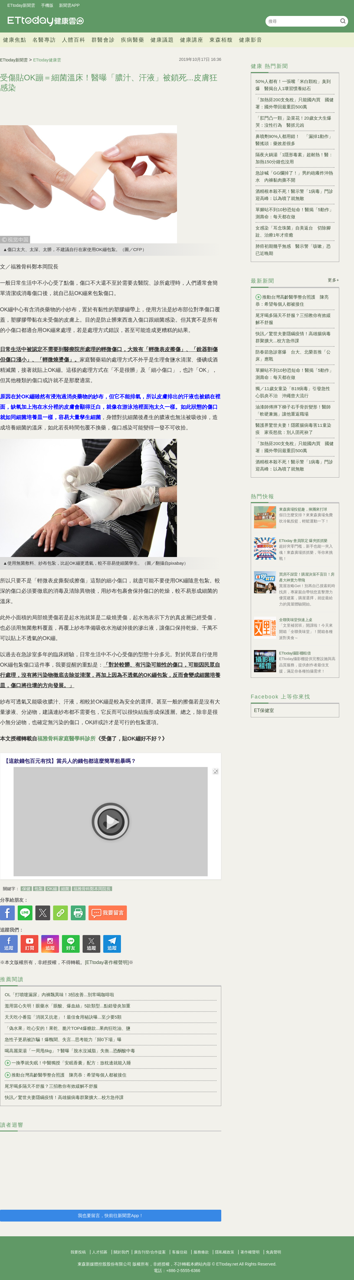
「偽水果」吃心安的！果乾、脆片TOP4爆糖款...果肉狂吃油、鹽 (67, 1028)
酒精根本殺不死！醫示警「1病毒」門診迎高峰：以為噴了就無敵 (294, 195)
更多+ (333, 280)
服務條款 (201, 1252)
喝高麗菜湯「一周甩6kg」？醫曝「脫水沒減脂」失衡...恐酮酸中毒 (70, 1050)
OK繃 (52, 888)
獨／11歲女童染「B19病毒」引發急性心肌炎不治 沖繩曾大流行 (292, 392)
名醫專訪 (44, 40)
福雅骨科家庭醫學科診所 (66, 739)
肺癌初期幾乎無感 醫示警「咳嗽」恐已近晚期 (293, 250)
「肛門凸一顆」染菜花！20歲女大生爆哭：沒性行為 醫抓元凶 (293, 121)
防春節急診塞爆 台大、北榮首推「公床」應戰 (293, 355)
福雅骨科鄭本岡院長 (92, 888)
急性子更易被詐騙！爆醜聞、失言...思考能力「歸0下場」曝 (63, 1039)
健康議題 (162, 40)
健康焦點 (15, 40)
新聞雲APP (69, 5)
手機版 (47, 5)
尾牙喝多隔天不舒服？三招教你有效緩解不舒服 (51, 1086)
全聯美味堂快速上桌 (295, 620)
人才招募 (99, 1252)
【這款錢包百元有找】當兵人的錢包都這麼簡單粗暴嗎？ (69, 761)
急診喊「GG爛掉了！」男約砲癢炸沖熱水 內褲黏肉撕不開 (294, 176)
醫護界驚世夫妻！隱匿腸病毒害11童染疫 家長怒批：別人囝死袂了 (293, 429)
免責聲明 (273, 1252)
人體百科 (74, 40)
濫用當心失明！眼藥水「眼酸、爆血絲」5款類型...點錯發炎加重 (67, 1005)
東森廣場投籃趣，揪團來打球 (303, 509)
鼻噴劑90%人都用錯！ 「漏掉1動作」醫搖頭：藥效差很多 (294, 140)
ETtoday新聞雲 (21, 5)
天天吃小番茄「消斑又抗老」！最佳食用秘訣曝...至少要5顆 (63, 1017)
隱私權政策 (224, 1252)
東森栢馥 (221, 40)
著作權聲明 (250, 1252)
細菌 (65, 888)
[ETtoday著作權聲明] (107, 962)
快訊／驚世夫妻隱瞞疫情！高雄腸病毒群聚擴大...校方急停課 (64, 1097)
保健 (26, 888)
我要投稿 (78, 1252)
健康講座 (192, 40)
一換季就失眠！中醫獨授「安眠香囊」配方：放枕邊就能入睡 (68, 1063)
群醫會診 (103, 40)
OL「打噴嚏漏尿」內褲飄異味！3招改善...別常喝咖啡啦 (59, 994)
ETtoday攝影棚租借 (295, 653)
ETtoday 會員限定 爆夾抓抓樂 (303, 540)
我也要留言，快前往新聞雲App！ (110, 1215)
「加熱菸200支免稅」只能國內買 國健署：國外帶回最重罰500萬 (294, 103)
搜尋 (343, 21)
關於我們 (121, 1252)
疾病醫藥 (133, 40)
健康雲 (45, 21)
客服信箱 (179, 1252)
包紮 (39, 888)
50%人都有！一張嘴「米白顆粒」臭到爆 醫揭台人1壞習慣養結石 (293, 85)
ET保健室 (264, 710)
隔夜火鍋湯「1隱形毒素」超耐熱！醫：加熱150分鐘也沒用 (294, 158)
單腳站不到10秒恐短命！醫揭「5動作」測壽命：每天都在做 (294, 213)
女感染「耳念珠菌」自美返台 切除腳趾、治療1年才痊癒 (293, 231)
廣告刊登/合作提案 (150, 1252)
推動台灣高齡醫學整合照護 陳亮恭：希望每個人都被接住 (66, 1075)
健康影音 (251, 40)
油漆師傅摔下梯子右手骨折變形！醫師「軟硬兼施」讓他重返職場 (293, 410)
